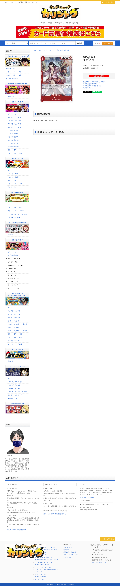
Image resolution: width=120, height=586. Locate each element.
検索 (79, 43)
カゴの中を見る (108, 2)
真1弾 (8, 331)
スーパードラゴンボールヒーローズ (46, 550)
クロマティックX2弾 (13, 124)
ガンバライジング (40, 574)
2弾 (13, 75)
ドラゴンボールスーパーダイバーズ (46, 547)
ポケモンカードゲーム (42, 565)
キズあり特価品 (12, 255)
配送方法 (66, 550)
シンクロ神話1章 (12, 143)
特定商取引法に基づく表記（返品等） (95, 82)
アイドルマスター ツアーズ (43, 562)
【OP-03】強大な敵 (62, 50)
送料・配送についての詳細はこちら (54, 514)
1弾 (8, 75)
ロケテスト (10, 235)
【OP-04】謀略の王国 (14, 382)
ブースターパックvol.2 (14, 344)
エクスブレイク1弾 (13, 317)
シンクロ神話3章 (12, 137)
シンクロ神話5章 (12, 130)
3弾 (19, 75)
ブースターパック (12, 341)
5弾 (14, 72)
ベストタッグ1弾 (12, 177)
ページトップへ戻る (107, 539)
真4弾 (8, 327)
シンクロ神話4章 (12, 140)
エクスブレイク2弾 (13, 314)
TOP (34, 50)
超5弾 (16, 321)
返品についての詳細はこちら (89, 497)
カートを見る (107, 43)
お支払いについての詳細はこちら (17, 530)
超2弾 (16, 324)
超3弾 (24, 324)
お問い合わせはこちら (99, 562)
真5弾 (16, 327)
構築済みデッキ (12, 398)
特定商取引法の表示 (70, 552)
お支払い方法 (68, 547)
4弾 (8, 72)
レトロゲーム (39, 579)
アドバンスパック (12, 78)
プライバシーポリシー (71, 555)
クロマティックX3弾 (13, 120)
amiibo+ (22, 211)
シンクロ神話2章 (12, 147)
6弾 (19, 72)
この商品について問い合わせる (93, 86)
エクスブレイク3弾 (13, 311)
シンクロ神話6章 (12, 133)
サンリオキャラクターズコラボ (17, 214)
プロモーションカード (14, 217)
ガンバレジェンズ (40, 552)
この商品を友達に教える (91, 84)
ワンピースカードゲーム (46, 50)
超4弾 (8, 321)
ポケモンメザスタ (40, 577)
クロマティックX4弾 (13, 117)
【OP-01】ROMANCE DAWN (16, 392)
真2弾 (16, 331)
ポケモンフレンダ (40, 555)
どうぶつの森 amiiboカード (43, 557)
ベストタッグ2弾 (12, 174)
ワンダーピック (12, 187)
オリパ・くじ (11, 68)
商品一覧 (10, 97)
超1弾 (8, 324)
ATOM (69, 557)
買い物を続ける (88, 88)
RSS (65, 557)
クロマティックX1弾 (13, 127)
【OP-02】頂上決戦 (13, 388)
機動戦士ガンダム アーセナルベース (46, 560)
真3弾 (24, 331)
